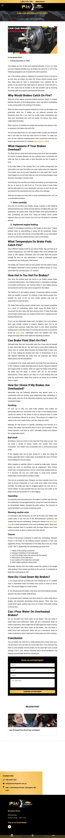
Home (22, 19)
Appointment (40, 1)
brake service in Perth (41, 141)
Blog (27, 19)
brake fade (20, 333)
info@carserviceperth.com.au (15, 783)
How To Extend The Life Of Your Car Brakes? (24, 730)
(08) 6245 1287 (26, 1)
